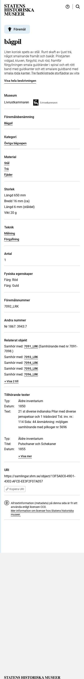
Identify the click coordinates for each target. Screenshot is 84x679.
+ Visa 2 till (11, 381)
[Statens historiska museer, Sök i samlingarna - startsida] (19, 9)
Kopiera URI (15, 489)
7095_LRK (31, 368)
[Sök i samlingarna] (78, 7)
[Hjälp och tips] (68, 7)
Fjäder (8, 175)
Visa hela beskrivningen (20, 81)
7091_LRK (31, 346)
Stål (6, 163)
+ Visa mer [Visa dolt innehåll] (25, 456)
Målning (9, 233)
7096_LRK (31, 374)
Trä (6, 169)
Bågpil (8, 123)
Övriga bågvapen (15, 143)
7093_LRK (31, 357)
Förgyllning (11, 239)
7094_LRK (31, 363)
